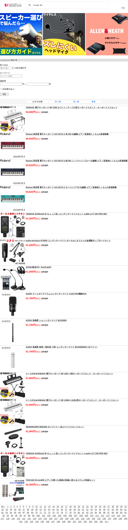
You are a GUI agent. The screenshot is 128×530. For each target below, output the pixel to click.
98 (29, 516)
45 (57, 510)
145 (42, 522)
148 (58, 522)
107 (75, 516)
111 (97, 516)
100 (38, 516)
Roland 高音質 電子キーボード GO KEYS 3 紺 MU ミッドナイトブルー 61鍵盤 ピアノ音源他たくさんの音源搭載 (76, 161)
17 (66, 507)
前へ (3, 507)
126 (50, 519)
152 (79, 522)
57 (108, 510)
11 (41, 507)
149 (63, 522)
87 (108, 513)
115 (118, 516)
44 (53, 510)
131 (77, 519)
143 (31, 522)
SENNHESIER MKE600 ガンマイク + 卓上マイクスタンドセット (55, 427)
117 (2, 519)
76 (62, 513)
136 (104, 519)
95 (16, 516)
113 (107, 516)
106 (70, 516)
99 (33, 516)
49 (75, 510)
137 (109, 519)
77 (66, 513)
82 (87, 513)
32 (2, 510)
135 (99, 519)
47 (66, 510)
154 (90, 522)
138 (115, 519)
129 (66, 519)
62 (2, 513)
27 (109, 507)
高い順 (76, 102)
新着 (93, 102)
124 (40, 519)
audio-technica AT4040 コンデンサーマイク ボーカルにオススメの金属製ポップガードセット (68, 241)
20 (79, 507)
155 (96, 522)
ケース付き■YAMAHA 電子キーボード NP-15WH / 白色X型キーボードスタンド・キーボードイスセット (72, 400)
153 (85, 522)
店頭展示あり (8, 89)
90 (121, 513)
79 (75, 513)
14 (53, 507)
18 (70, 507)
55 (100, 510)
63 (7, 513)
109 (86, 516)
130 (72, 519)
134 (93, 519)
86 (104, 513)
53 (91, 510)
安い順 (58, 102)
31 (125, 507)
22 (87, 507)
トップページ (4, 60)
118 (7, 519)
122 (29, 519)
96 (20, 516)
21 (83, 507)
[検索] (66, 5)
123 (34, 519)
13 (49, 507)
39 (32, 510)
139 (120, 519)
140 (125, 519)
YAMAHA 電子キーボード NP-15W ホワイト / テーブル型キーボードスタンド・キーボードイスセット (71, 107)
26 (104, 507)
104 (59, 516)
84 (96, 513)
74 (53, 513)
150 (69, 522)
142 (26, 522)
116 (123, 516)
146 (47, 522)
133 (88, 519)
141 (20, 522)
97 (25, 516)
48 (70, 510)
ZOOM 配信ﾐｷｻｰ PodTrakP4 (38, 267)
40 (36, 510)
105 (65, 516)
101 (43, 516)
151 (74, 522)
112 (102, 516)
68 (28, 513)
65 (15, 513)
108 (81, 516)
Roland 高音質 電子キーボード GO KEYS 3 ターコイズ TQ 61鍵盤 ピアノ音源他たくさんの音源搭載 (71, 187)
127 (56, 519)
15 (58, 507)
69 (32, 513)
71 (41, 513)
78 (70, 513)
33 (7, 510)
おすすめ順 (38, 102)
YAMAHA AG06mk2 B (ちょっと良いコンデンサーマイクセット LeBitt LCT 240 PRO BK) (66, 214)
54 (96, 510)
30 (121, 507)
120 (18, 519)
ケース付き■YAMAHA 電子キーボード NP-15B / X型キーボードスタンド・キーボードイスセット (69, 374)
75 (57, 513)
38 (28, 510)
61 (125, 510)
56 (104, 510)
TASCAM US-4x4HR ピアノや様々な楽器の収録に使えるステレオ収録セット (60, 480)
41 (41, 510)
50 (79, 510)
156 (101, 522)
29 (117, 507)
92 (4, 516)
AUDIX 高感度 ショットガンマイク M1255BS (46, 320)
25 (100, 507)
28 (113, 507)
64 (11, 513)
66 (19, 513)
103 (54, 516)
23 (92, 507)
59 (117, 510)
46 (62, 510)
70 (36, 513)
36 (19, 510)
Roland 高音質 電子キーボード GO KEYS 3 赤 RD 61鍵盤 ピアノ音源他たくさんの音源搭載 (67, 134)
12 (45, 507)
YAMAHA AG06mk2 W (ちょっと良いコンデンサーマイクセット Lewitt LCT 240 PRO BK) (67, 453)
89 (117, 513)
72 (45, 513)
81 (83, 513)
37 (24, 510)
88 (113, 513)
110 (91, 516)
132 (82, 519)
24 (96, 507)
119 (13, 519)
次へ (107, 522)
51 (83, 510)
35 (15, 510)
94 (12, 516)
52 (87, 510)
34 (11, 510)
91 (125, 513)
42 (45, 510)
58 (113, 510)
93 (8, 516)
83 (91, 513)
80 (79, 513)
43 (49, 510)
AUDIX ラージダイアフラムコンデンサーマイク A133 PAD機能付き (56, 294)
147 (53, 522)
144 (37, 522)
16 (62, 507)
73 (49, 513)
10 (36, 507)
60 (121, 510)
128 (61, 519)
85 (100, 513)
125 (45, 519)
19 (75, 507)
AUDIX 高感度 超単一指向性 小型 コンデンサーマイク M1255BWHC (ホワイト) (61, 347)
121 (23, 519)
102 (49, 516)
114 (113, 516)
